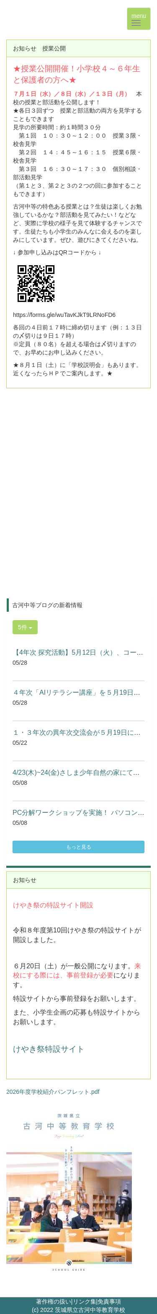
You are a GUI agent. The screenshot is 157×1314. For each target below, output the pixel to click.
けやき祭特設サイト (49, 1049)
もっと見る (78, 847)
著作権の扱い (53, 1301)
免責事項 (109, 1301)
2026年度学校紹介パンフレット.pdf (53, 1091)
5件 (25, 627)
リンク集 (84, 1301)
